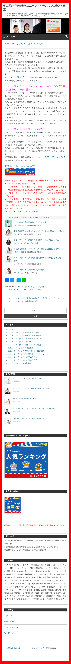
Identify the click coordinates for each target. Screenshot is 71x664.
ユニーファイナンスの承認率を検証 (23, 301)
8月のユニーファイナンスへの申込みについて (29, 419)
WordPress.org (10, 633)
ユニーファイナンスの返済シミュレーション (26, 354)
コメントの (11, 627)
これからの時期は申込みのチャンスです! (30, 222)
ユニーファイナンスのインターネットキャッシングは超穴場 (34, 409)
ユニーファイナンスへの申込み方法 (22, 360)
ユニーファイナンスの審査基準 (21, 348)
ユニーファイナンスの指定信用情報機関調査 (26, 351)
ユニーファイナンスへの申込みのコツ (23, 357)
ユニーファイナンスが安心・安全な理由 (24, 335)
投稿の (9, 621)
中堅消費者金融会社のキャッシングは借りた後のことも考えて (39, 231)
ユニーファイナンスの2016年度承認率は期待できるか (31, 388)
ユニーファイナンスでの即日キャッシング (25, 339)
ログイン (8, 616)
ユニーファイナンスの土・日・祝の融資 (24, 345)
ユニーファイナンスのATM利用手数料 (29, 270)
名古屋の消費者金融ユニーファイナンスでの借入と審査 (27, 648)
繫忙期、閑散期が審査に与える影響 (25, 398)
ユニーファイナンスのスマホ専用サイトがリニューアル (36, 240)
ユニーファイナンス (20, 77)
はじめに (11, 329)
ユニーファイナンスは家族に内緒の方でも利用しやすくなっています (36, 298)
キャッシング (14, 290)
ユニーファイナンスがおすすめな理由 (29, 287)
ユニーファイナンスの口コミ (20, 342)
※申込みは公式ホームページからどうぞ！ (22, 166)
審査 (40, 290)
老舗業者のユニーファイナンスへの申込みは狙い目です (36, 249)
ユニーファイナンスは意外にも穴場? (24, 44)
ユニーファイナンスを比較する (21, 363)
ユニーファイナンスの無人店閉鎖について (27, 378)
